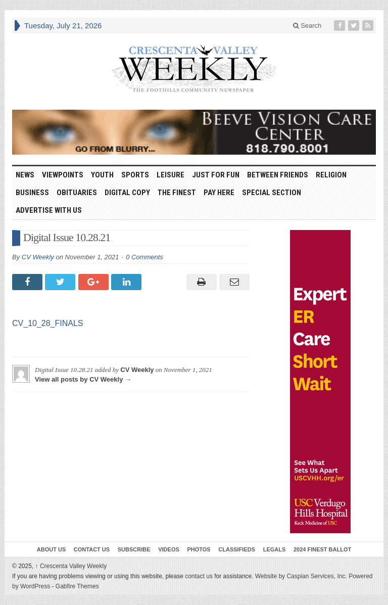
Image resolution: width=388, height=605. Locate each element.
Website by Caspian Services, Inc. (301, 576)
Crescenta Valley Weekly (71, 566)
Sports (135, 174)
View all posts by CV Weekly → (83, 379)
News (25, 174)
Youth (102, 174)
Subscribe (134, 549)
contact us (199, 576)
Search (307, 25)
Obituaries (77, 192)
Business (32, 192)
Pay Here (219, 192)
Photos (198, 549)
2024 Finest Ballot (322, 549)
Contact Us (92, 549)
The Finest (177, 192)
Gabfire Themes (77, 586)
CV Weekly (38, 257)
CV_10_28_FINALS (47, 323)
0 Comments (144, 257)
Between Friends (277, 174)
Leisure (170, 174)
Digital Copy (127, 192)
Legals (274, 549)
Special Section (271, 192)
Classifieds (236, 549)
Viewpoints (62, 174)
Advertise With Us (49, 210)
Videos (168, 549)
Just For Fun (215, 174)
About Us (51, 549)
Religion (331, 174)
